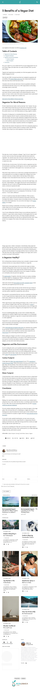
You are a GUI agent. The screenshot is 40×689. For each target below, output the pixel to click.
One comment (10, 14)
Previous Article (6, 495)
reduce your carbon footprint (16, 361)
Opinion (27, 433)
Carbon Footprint (10, 59)
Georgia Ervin (5, 17)
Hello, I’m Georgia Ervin (29, 644)
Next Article (34, 495)
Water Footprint (9, 60)
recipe (31, 304)
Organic (30, 433)
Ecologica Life (23, 47)
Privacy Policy (17, 678)
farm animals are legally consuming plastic (23, 282)
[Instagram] (11, 643)
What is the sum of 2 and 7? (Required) (7, 486)
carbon (6, 354)
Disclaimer (23, 678)
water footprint (13, 354)
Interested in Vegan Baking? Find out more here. (12, 98)
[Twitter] (7, 643)
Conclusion (6, 62)
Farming (17, 433)
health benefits (7, 276)
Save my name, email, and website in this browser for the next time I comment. (16, 484)
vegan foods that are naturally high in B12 (14, 327)
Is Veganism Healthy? (9, 55)
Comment (4, 464)
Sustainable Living (7, 531)
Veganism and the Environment (11, 57)
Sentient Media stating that (16, 79)
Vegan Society (5, 332)
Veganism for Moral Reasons (10, 54)
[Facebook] (4, 643)
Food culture (22, 433)
